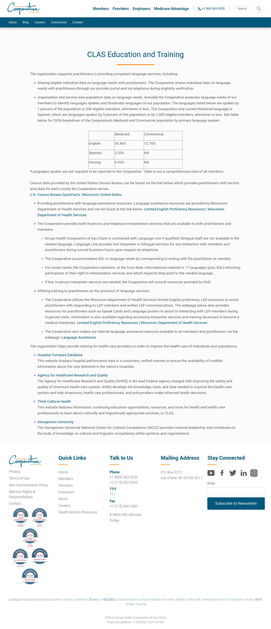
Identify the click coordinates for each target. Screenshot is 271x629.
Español (55, 599)
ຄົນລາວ (94, 599)
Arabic (157, 599)
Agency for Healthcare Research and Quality (72, 375)
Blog (26, 22)
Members (101, 8)
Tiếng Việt (193, 599)
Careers (40, 22)
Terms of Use (19, 478)
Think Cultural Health (54, 401)
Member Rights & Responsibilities (22, 494)
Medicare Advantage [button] (171, 8)
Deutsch (145, 599)
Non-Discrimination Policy (28, 485)
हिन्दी (258, 599)
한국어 (180, 599)
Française (236, 599)
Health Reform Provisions (78, 512)
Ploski (249, 599)
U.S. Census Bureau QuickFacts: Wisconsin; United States (76, 194)
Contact (78, 22)
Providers (121, 8)
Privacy (14, 471)
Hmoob (67, 599)
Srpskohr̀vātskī (128, 599)
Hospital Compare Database (60, 355)
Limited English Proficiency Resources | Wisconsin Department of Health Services (142, 323)
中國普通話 (108, 599)
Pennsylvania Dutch (215, 599)
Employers (141, 8)
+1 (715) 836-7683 (124, 506)
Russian (168, 599)
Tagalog (140, 604)
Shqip (129, 604)
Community (59, 22)
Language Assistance (78, 337)
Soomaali (81, 599)
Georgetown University (55, 422)
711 (113, 494)
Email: (211, 483)
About (13, 22)
